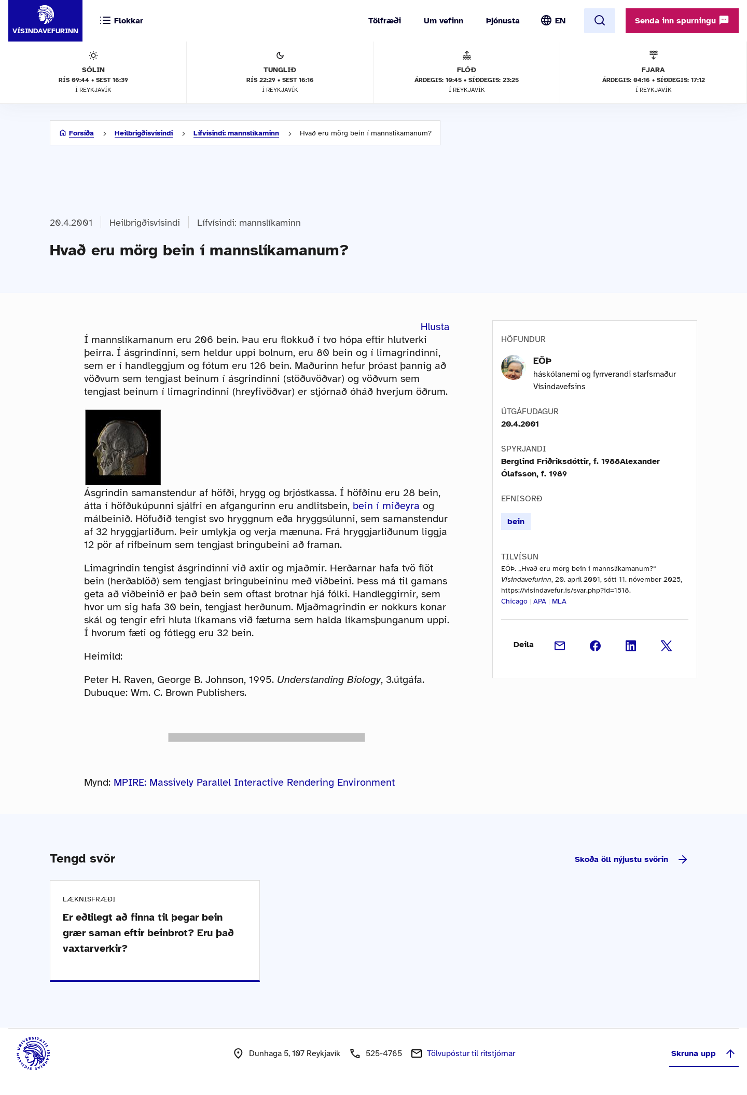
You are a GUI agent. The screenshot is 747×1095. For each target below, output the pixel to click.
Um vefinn (443, 21)
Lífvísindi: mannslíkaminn (236, 133)
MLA (559, 601)
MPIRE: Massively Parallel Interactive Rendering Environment (254, 782)
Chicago (514, 601)
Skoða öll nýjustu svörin (632, 859)
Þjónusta (503, 21)
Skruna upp (704, 1053)
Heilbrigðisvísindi (144, 133)
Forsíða (81, 133)
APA (539, 601)
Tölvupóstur (471, 1053)
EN (560, 21)
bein (515, 521)
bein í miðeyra (386, 505)
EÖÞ (542, 360)
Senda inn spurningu (682, 20)
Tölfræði (384, 21)
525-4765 (384, 1053)
